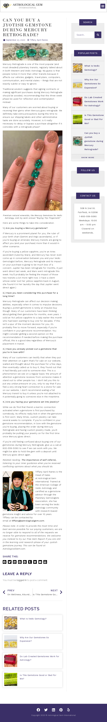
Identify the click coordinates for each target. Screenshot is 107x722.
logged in (22, 580)
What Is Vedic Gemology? (33, 619)
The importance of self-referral (39, 460)
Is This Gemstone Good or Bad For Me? (94, 119)
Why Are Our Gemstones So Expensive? (92, 83)
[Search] (98, 35)
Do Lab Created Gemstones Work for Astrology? (93, 101)
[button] (102, 6)
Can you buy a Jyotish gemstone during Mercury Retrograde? (93, 141)
